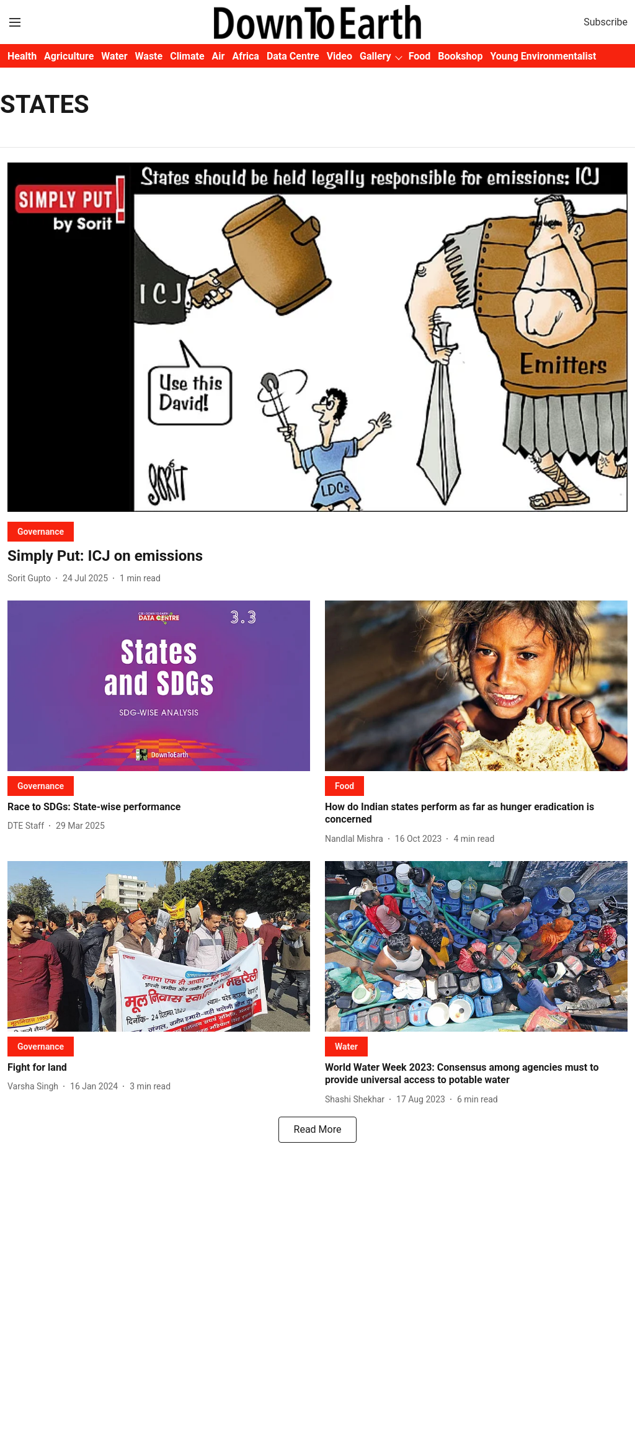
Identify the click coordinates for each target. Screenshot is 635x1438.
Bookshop (460, 56)
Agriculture (69, 56)
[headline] (317, 556)
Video (339, 56)
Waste (149, 56)
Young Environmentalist (543, 56)
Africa (245, 56)
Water (114, 56)
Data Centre (293, 56)
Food (420, 56)
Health (22, 56)
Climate (187, 56)
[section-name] (40, 531)
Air (218, 56)
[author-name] (31, 578)
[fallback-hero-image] (317, 337)
